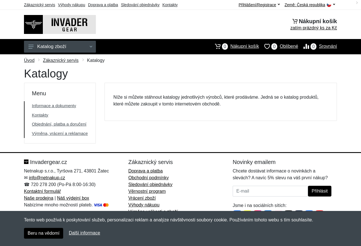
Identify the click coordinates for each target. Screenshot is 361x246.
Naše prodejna (38, 198)
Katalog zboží (60, 46)
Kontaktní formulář (42, 191)
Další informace (84, 232)
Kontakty (170, 5)
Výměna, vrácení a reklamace (60, 133)
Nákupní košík (234, 46)
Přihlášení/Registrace (259, 5)
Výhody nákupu (71, 5)
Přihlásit (320, 191)
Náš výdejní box (73, 198)
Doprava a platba (103, 5)
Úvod (29, 60)
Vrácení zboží (142, 198)
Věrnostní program (147, 191)
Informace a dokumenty (54, 105)
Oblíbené (278, 46)
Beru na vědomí (44, 233)
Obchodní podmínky (148, 177)
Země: (310, 5)
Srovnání (317, 46)
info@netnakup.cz (47, 177)
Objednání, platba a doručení (59, 124)
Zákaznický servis (39, 5)
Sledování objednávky (140, 5)
